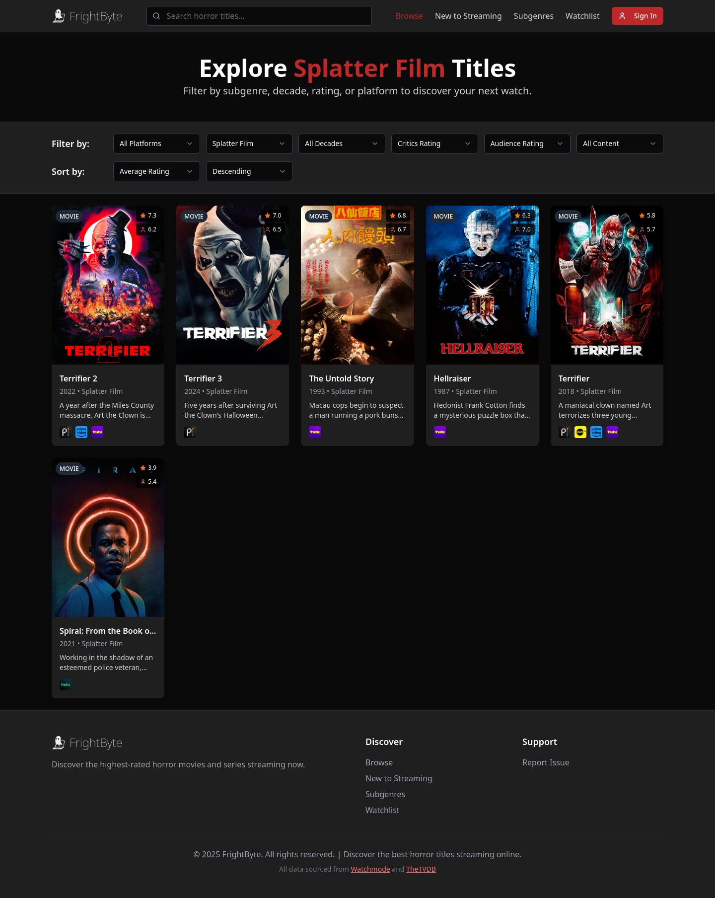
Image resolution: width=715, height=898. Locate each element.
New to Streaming (468, 15)
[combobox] (156, 143)
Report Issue (546, 762)
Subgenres (534, 15)
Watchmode (370, 869)
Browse (409, 15)
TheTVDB (421, 869)
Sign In (637, 15)
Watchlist (583, 15)
